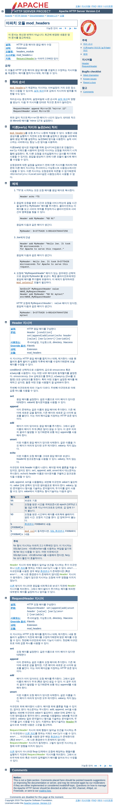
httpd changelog (91, 75)
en (60, 28)
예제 (85, 54)
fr (65, 28)
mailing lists (45, 790)
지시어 (27, 323)
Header (85, 63)
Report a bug (89, 82)
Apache (8, 15)
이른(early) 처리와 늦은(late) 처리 (34, 127)
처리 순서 (87, 44)
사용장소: (16, 342)
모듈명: (9, 51)
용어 (100, 6)
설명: (8, 44)
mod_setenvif (25, 282)
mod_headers (17, 88)
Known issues (89, 79)
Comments (88, 91)
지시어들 (86, 6)
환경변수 (29, 524)
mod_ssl (29, 531)
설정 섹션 (39, 91)
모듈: (13, 352)
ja (70, 28)
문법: (13, 332)
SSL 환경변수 (57, 531)
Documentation (37, 15)
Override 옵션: (18, 345)
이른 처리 (20, 568)
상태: (8, 48)
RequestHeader (26, 58)
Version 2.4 (52, 15)
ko (75, 28)
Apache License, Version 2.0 (37, 803)
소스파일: (11, 55)
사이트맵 (108, 6)
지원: (8, 58)
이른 (12, 585)
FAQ (94, 6)
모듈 (78, 6)
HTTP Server (21, 15)
